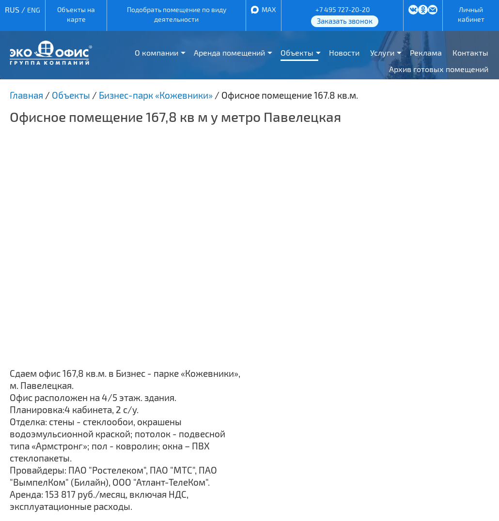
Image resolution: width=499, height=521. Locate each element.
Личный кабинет (471, 14)
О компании (156, 52)
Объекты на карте (76, 14)
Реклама (426, 52)
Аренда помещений (229, 52)
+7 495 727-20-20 (342, 9)
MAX (269, 9)
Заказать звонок (345, 20)
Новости (344, 52)
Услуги (382, 52)
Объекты (297, 52)
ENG (33, 10)
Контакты (470, 52)
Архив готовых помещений (438, 69)
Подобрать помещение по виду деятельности (176, 14)
